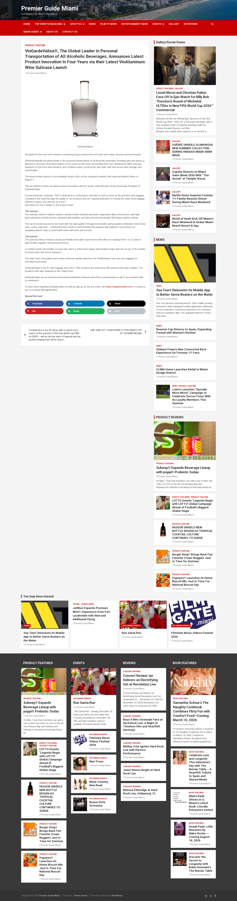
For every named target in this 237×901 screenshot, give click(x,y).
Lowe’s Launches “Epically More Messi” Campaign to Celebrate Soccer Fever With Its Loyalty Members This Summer (191, 396)
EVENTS (157, 24)
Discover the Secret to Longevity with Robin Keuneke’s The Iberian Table (200, 863)
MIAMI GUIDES (31, 31)
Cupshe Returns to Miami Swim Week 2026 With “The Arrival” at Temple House (190, 175)
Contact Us (69, 31)
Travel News (87, 604)
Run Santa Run (131, 633)
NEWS (92, 24)
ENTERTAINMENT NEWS (134, 24)
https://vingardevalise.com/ (119, 286)
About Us (52, 31)
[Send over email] (85, 311)
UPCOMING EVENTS (132, 626)
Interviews (191, 24)
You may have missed (38, 596)
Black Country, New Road (99, 783)
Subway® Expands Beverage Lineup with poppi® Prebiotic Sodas (41, 707)
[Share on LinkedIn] (85, 304)
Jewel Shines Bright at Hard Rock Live (141, 771)
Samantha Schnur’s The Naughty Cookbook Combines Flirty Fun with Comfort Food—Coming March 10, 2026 (191, 711)
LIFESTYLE (76, 24)
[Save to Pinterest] (44, 311)
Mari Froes (96, 761)
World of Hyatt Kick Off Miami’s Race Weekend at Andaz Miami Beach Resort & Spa (192, 222)
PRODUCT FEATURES (38, 663)
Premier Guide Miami (49, 8)
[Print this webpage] (126, 311)
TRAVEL (76, 604)
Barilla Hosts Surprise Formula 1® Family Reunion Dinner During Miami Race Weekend (192, 199)
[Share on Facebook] (44, 304)
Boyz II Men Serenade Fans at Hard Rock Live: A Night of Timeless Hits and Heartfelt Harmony (143, 725)
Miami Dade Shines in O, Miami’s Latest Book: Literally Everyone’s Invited (201, 803)
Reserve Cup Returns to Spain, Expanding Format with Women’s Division (183, 331)
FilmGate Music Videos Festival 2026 (99, 741)
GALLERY (174, 24)
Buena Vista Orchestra (97, 803)
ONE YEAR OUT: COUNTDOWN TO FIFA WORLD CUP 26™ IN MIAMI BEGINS (116, 332)
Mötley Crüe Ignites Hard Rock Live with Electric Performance (143, 750)
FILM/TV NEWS (108, 24)
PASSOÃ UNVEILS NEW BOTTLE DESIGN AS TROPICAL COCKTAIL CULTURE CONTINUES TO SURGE (192, 532)
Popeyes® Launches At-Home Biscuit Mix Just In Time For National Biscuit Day (192, 581)
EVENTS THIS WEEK (165, 88)
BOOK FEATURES (185, 663)
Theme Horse (80, 895)
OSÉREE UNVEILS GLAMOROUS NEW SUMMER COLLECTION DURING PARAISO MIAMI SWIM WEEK (192, 150)
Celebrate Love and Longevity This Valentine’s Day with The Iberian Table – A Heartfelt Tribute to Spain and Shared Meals (200, 767)
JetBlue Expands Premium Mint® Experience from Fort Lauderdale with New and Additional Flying (91, 613)
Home (26, 24)
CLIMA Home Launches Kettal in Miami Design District (182, 371)
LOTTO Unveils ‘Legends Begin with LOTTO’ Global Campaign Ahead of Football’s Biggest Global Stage (192, 506)
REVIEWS (129, 663)
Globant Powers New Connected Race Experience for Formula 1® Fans (181, 351)
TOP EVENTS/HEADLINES (49, 24)
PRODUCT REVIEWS (170, 417)
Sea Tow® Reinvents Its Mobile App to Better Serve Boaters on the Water (44, 636)
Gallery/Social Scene (170, 42)
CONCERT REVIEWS (132, 671)
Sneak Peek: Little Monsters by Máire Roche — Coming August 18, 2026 (201, 833)
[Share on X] (126, 304)
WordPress (116, 895)
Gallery (179, 88)
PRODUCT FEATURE (35, 45)
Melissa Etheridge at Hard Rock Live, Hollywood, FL (140, 791)
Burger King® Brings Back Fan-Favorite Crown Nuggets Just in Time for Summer (192, 558)
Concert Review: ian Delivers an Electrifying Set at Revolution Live (140, 680)
